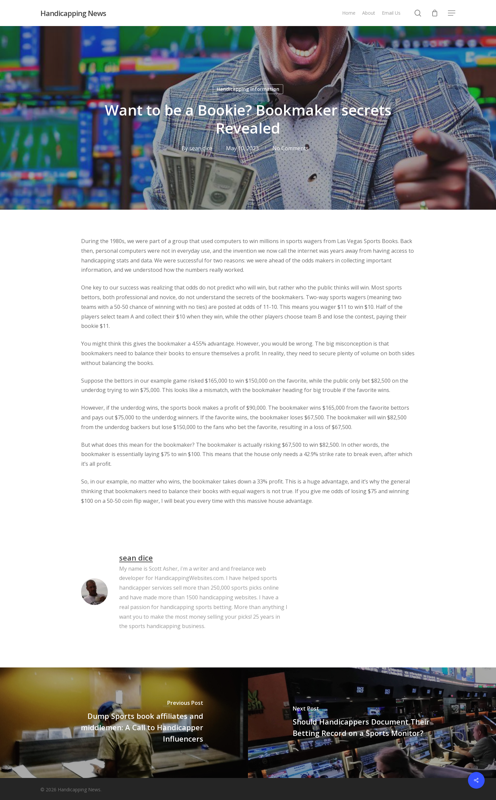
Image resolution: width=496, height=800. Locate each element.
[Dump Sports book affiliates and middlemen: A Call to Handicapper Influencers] (124, 722)
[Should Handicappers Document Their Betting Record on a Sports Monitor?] (372, 722)
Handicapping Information (248, 89)
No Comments (290, 148)
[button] (452, 13)
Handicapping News (73, 13)
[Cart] (435, 13)
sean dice (200, 148)
